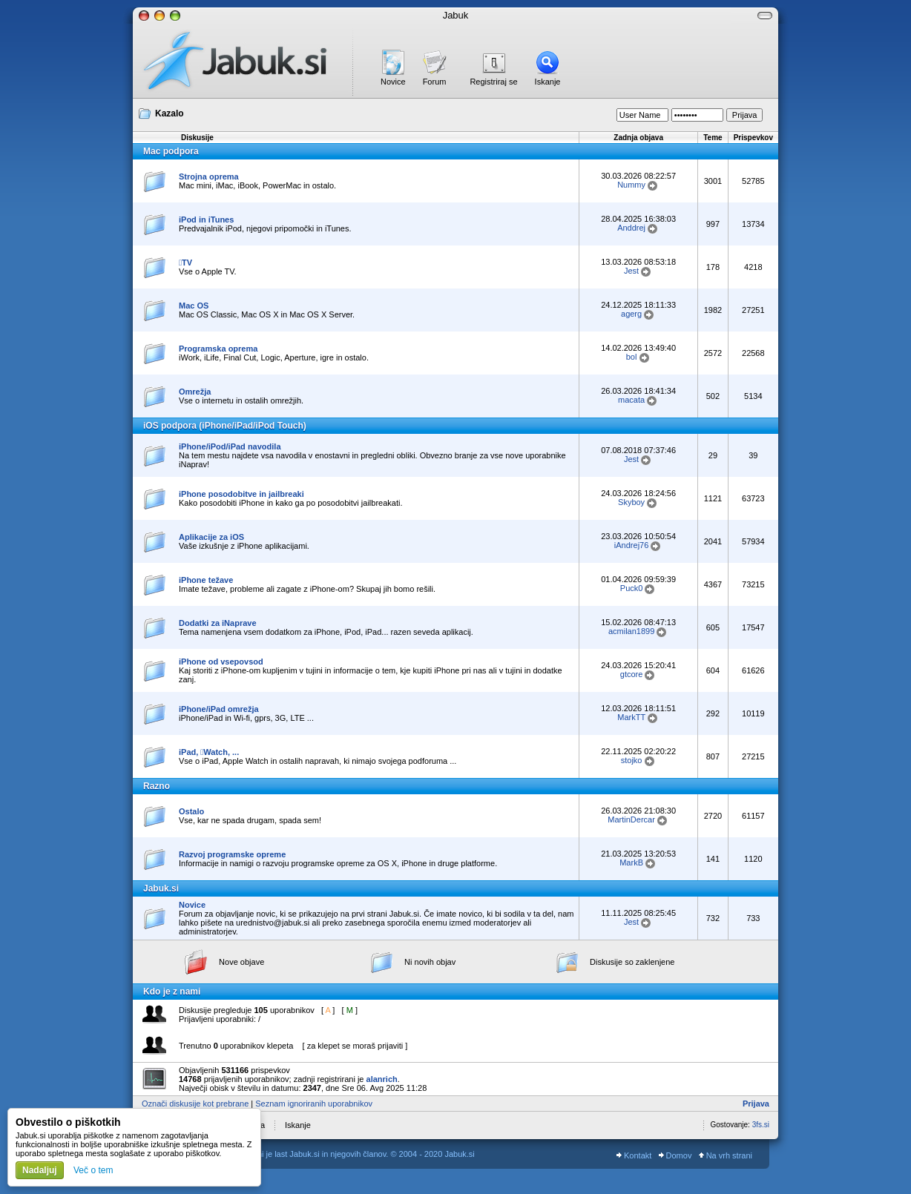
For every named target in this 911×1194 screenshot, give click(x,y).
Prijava (756, 1103)
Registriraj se (493, 81)
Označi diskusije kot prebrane (195, 1103)
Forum (435, 81)
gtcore (631, 674)
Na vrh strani (725, 1155)
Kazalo (169, 113)
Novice (393, 81)
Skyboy (631, 502)
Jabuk (456, 15)
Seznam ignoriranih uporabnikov (313, 1103)
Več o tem (93, 1170)
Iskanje (548, 81)
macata (631, 399)
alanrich (382, 1079)
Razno (156, 786)
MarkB (631, 862)
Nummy (631, 184)
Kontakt (633, 1155)
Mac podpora (171, 151)
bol (631, 356)
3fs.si (760, 1125)
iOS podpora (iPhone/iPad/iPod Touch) (224, 425)
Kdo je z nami (171, 991)
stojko (631, 760)
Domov (675, 1155)
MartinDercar (631, 819)
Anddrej (631, 227)
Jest (631, 270)
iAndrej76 (631, 545)
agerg (631, 313)
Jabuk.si (161, 888)
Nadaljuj (39, 1170)
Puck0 (631, 588)
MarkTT (631, 717)
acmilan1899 (631, 631)
